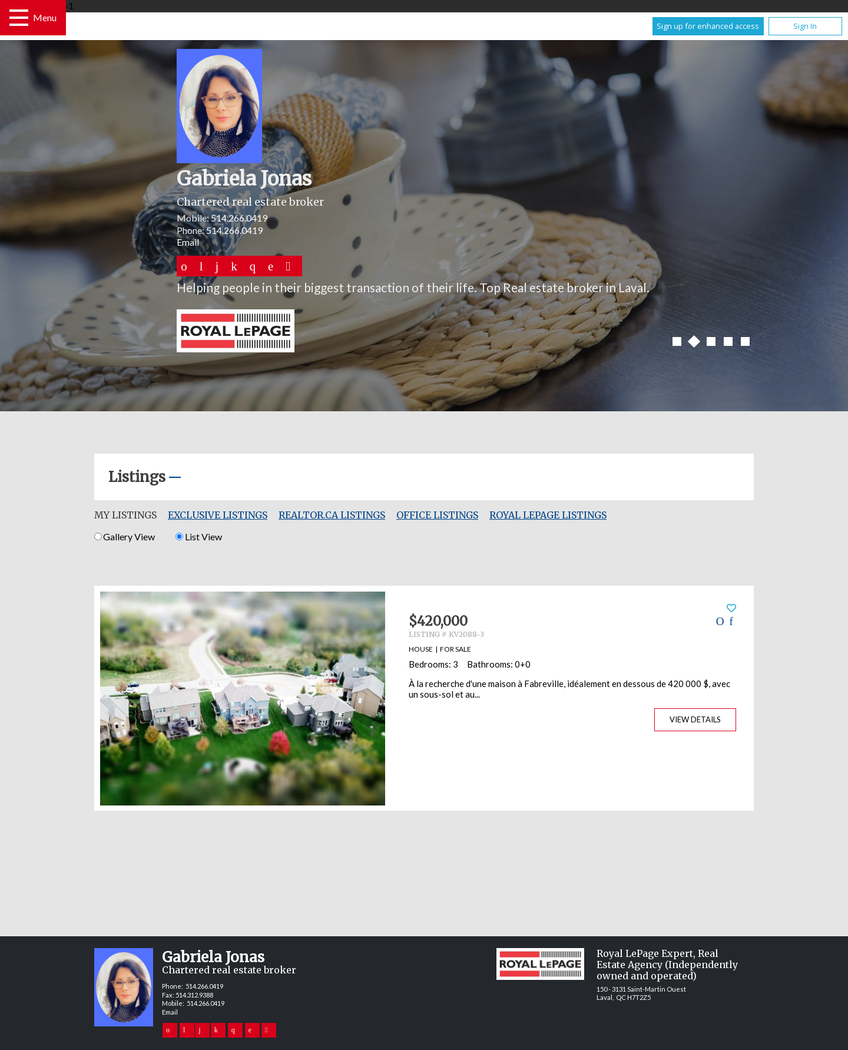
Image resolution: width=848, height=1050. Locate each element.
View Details (695, 719)
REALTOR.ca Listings (332, 515)
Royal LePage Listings (548, 515)
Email (188, 241)
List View (198, 536)
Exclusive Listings (217, 515)
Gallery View (124, 536)
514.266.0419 (239, 217)
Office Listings (437, 515)
